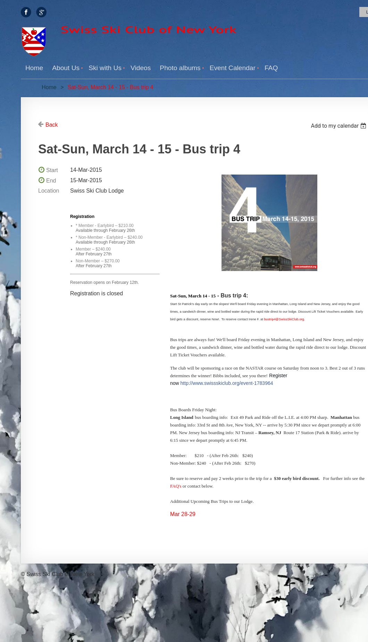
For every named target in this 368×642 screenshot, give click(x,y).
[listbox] (339, 125)
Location (48, 191)
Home (49, 87)
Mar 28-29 (182, 514)
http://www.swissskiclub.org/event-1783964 (227, 383)
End (51, 181)
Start (52, 170)
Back (51, 125)
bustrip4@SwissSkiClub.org (284, 319)
